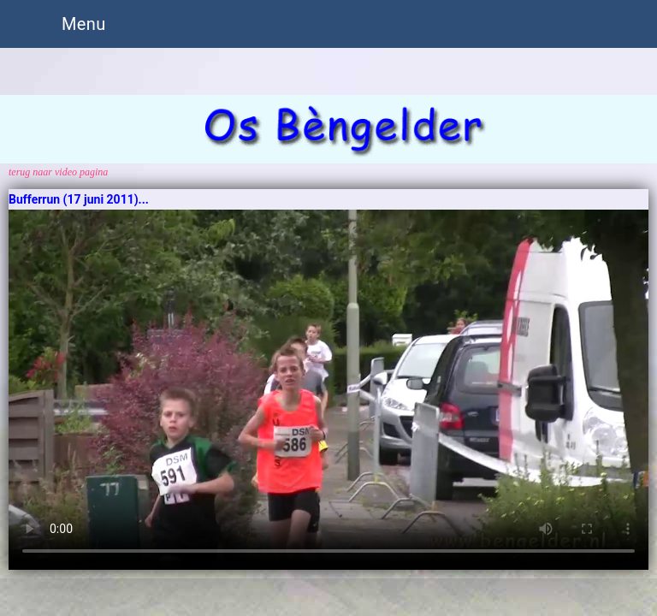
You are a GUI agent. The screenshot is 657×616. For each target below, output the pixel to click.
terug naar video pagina (58, 172)
